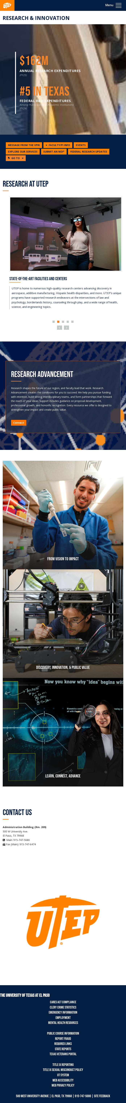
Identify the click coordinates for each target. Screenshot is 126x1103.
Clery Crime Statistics (63, 1007)
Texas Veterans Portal (63, 1054)
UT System (63, 1075)
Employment (63, 1018)
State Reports (63, 1049)
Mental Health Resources (63, 1023)
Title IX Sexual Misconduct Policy (63, 1070)
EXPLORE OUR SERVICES (22, 151)
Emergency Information (63, 1012)
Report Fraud (63, 1039)
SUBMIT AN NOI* (53, 151)
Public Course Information (63, 1033)
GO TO (17, 158)
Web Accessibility (63, 1080)
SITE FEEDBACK (102, 1096)
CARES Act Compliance (63, 1002)
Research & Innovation (36, 17)
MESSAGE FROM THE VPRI (24, 145)
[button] (57, 145)
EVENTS (81, 145)
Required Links (63, 1044)
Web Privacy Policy (63, 1085)
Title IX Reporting (63, 1065)
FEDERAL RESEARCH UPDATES (88, 151)
